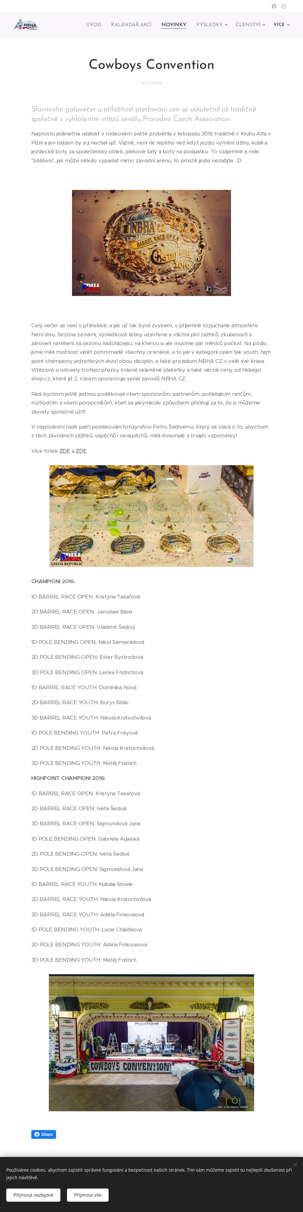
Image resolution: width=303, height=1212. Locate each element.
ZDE (64, 450)
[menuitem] (100, 25)
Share (43, 1134)
